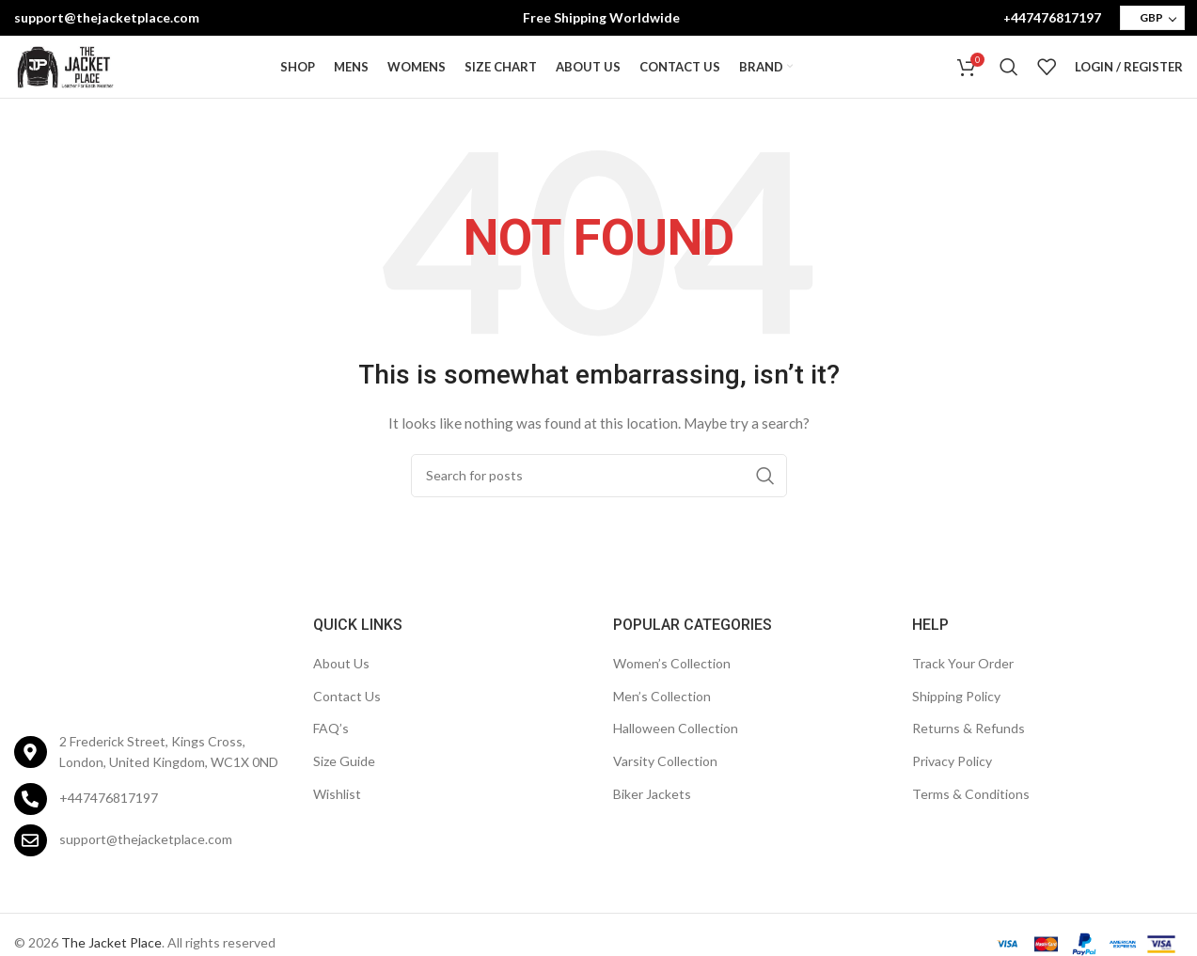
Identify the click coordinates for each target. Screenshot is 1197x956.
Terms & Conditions (971, 817)
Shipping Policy (956, 720)
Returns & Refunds (968, 752)
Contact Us (347, 720)
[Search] (1009, 80)
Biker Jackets (652, 817)
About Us (341, 688)
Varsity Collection (665, 785)
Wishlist (337, 817)
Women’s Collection (672, 688)
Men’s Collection (662, 720)
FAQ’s (331, 752)
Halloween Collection (675, 752)
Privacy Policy (952, 785)
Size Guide (344, 785)
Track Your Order (963, 688)
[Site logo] (65, 78)
